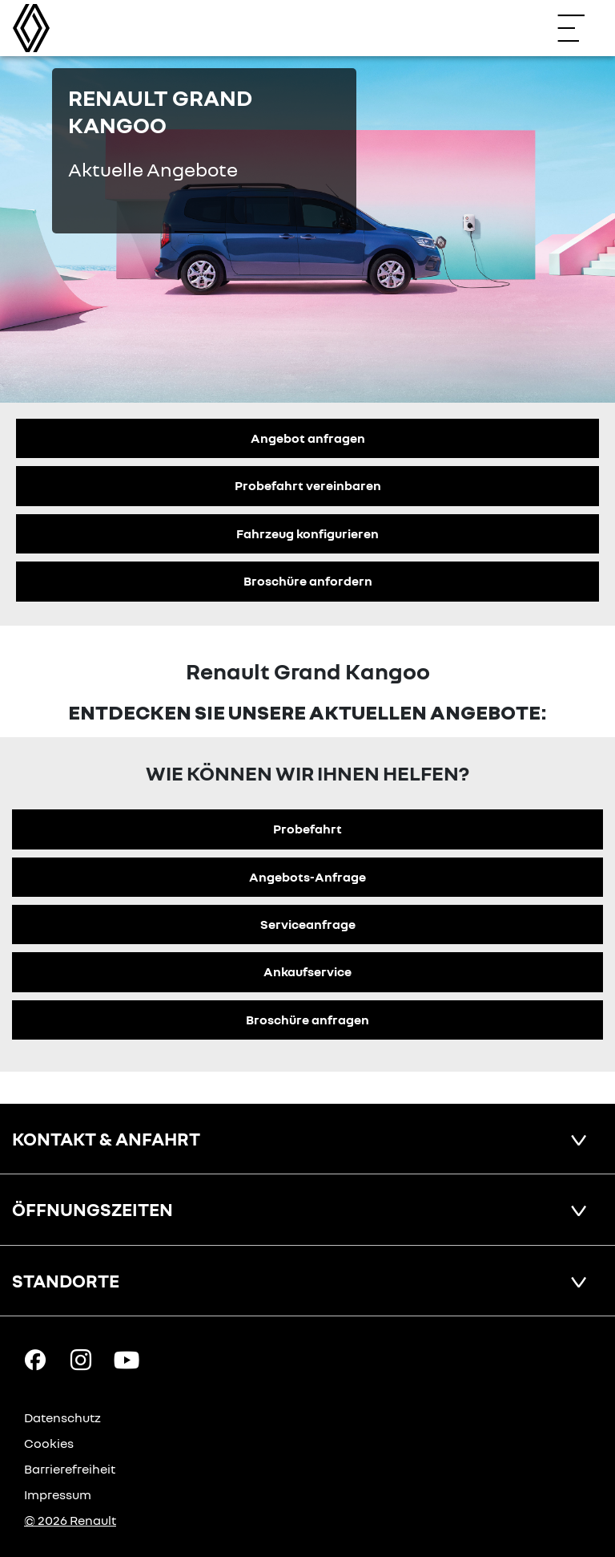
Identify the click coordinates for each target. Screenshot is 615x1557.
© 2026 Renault (70, 1520)
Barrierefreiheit (69, 1469)
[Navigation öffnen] (579, 28)
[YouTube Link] (127, 1359)
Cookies (49, 1443)
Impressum (57, 1494)
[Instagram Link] (81, 1359)
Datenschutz (62, 1417)
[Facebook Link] (35, 1359)
